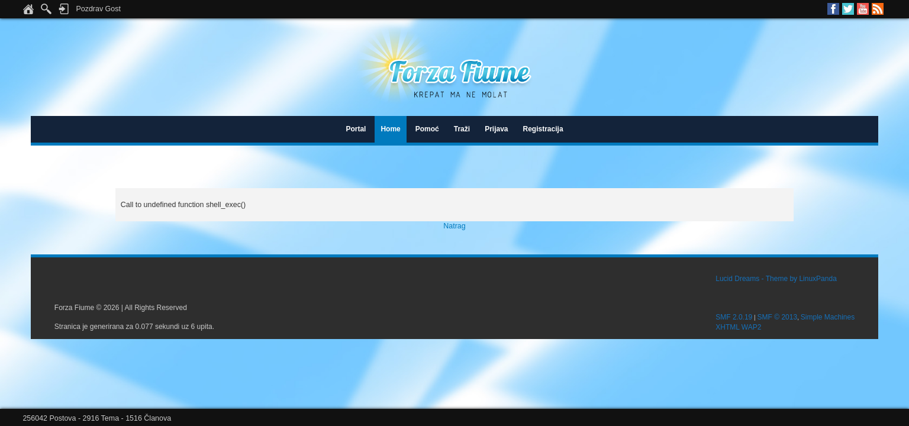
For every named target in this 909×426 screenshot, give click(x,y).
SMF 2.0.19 (733, 317)
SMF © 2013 (778, 317)
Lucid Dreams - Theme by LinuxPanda (776, 279)
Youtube (863, 9)
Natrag (454, 226)
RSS (878, 9)
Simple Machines (828, 317)
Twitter (848, 9)
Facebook (833, 9)
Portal (356, 129)
